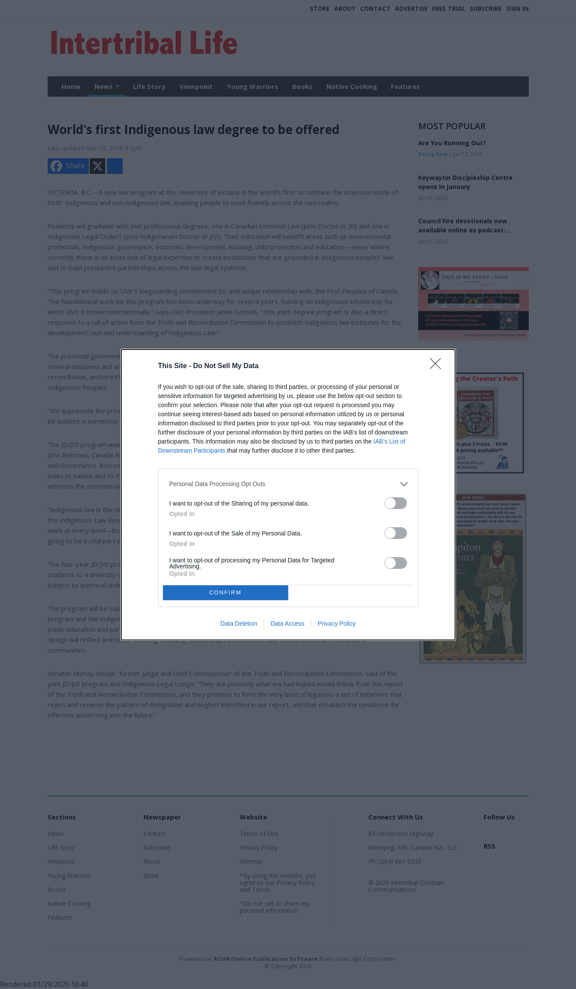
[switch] (395, 503)
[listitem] (288, 484)
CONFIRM (225, 592)
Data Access (287, 623)
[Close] (438, 366)
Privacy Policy (336, 623)
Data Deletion (239, 623)
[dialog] (288, 494)
